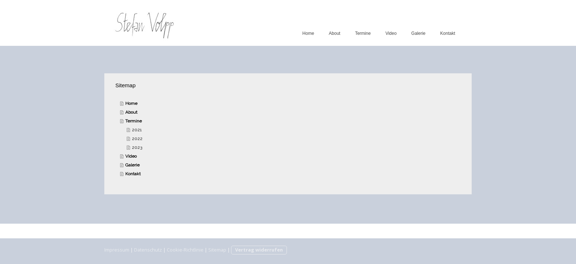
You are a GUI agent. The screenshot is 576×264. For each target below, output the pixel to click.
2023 (137, 147)
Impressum (116, 249)
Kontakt (447, 33)
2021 (137, 129)
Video (390, 33)
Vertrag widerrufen (259, 249)
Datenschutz (148, 249)
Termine (363, 33)
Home (308, 33)
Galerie (418, 33)
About (334, 33)
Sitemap (217, 249)
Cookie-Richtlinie (185, 249)
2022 (137, 138)
